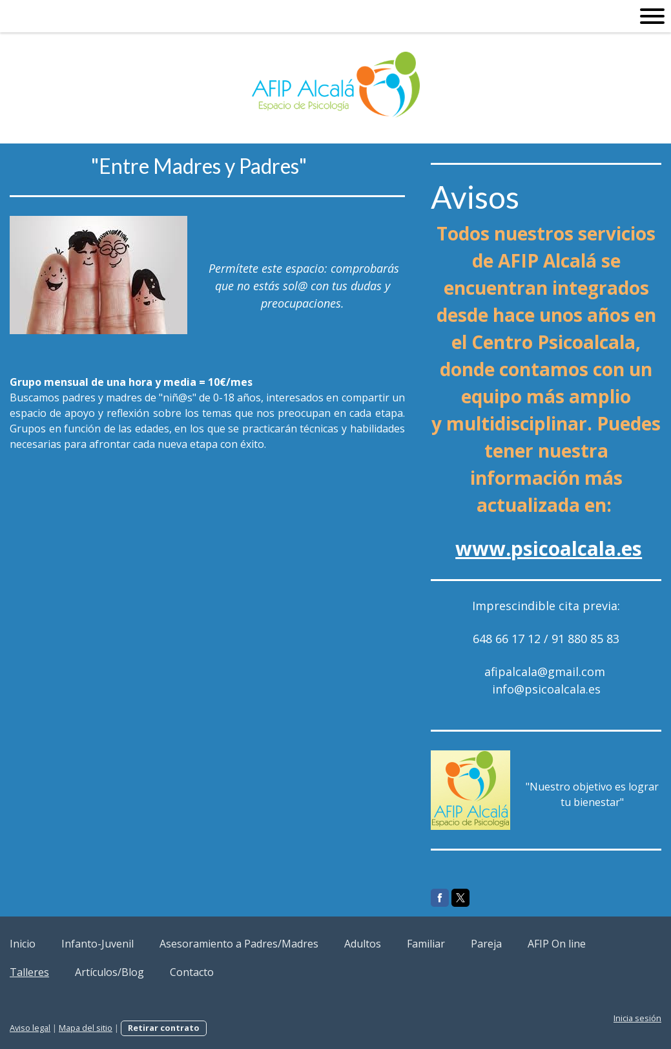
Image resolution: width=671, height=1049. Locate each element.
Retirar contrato (164, 1027)
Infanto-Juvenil (97, 944)
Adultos (362, 944)
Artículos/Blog (109, 972)
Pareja (486, 944)
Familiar (426, 944)
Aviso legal (30, 1027)
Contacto (192, 972)
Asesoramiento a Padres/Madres (239, 944)
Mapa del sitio (85, 1027)
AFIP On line (557, 944)
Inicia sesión (637, 1018)
